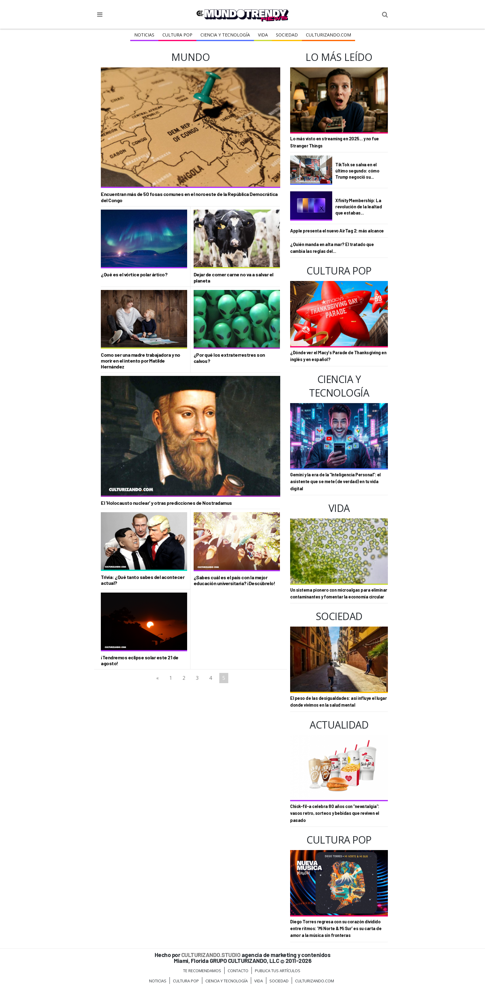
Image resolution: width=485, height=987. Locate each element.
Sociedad (287, 35)
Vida (263, 35)
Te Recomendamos (202, 970)
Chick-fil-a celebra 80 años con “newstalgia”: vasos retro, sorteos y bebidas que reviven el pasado (335, 813)
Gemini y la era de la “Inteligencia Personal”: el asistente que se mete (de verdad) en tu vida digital (335, 481)
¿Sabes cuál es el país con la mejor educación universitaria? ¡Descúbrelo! (234, 580)
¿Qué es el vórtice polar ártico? (134, 274)
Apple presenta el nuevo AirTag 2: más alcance (337, 230)
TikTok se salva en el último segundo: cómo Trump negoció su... (357, 170)
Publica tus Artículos (277, 970)
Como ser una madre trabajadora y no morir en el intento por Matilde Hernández (140, 360)
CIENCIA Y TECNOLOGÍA (225, 35)
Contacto (238, 970)
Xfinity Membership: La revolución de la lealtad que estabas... (358, 206)
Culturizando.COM (328, 35)
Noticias (144, 35)
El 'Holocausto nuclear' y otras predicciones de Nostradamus (166, 503)
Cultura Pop (177, 35)
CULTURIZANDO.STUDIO (211, 954)
